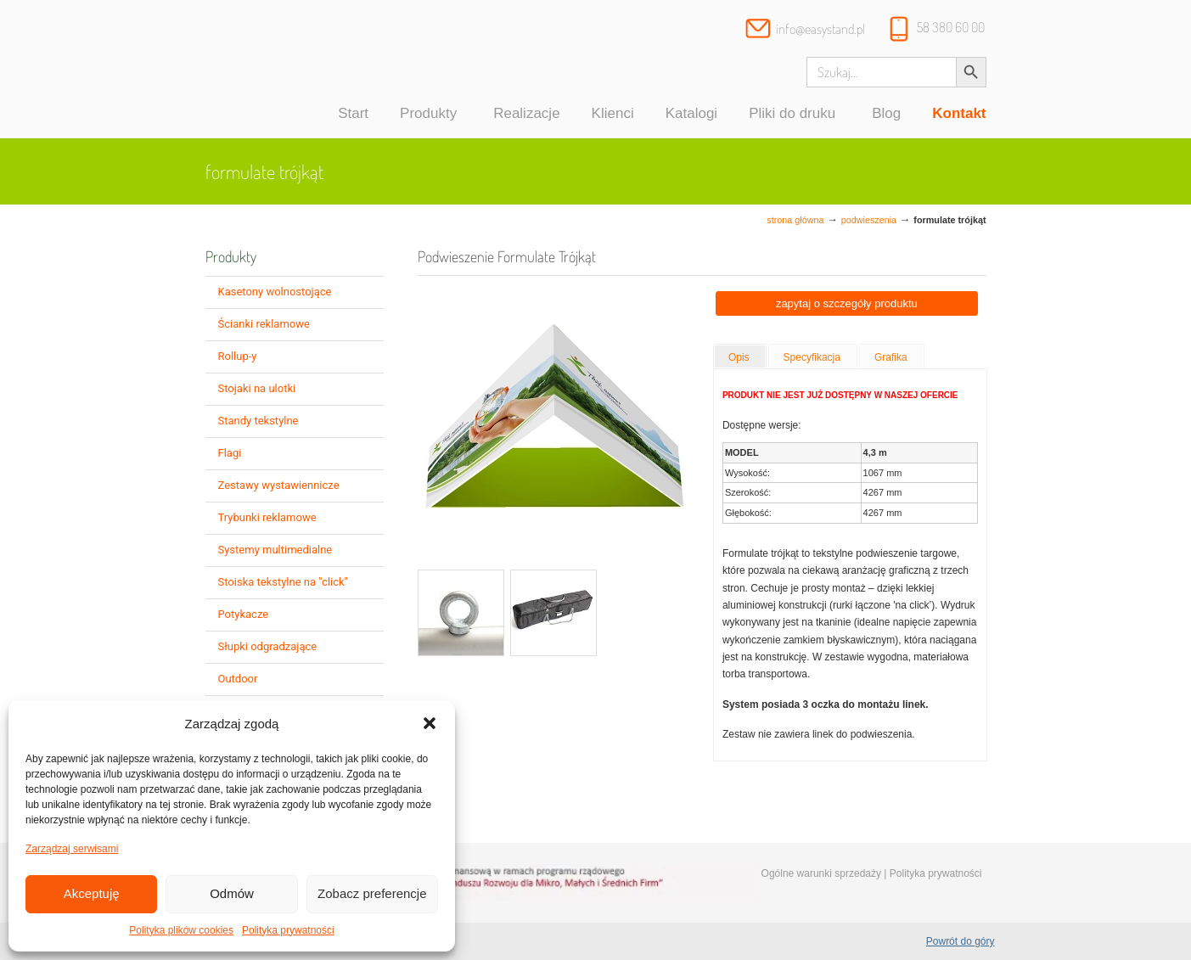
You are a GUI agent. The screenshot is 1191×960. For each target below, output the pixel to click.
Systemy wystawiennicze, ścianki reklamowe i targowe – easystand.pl (279, 71)
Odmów (232, 893)
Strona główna (795, 220)
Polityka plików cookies (181, 930)
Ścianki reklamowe (264, 323)
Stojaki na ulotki (257, 388)
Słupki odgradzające (267, 646)
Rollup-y (237, 356)
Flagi (230, 452)
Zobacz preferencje (371, 893)
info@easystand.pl (820, 28)
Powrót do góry (960, 941)
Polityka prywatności (288, 930)
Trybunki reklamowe (267, 517)
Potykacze (243, 614)
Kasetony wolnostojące (275, 291)
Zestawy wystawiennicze (279, 485)
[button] (429, 723)
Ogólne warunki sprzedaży (821, 873)
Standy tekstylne (258, 420)
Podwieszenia (868, 220)
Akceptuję (92, 893)
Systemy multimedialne (275, 549)
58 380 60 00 (951, 27)
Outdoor (238, 678)
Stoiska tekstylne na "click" (283, 581)
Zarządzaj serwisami (71, 849)
